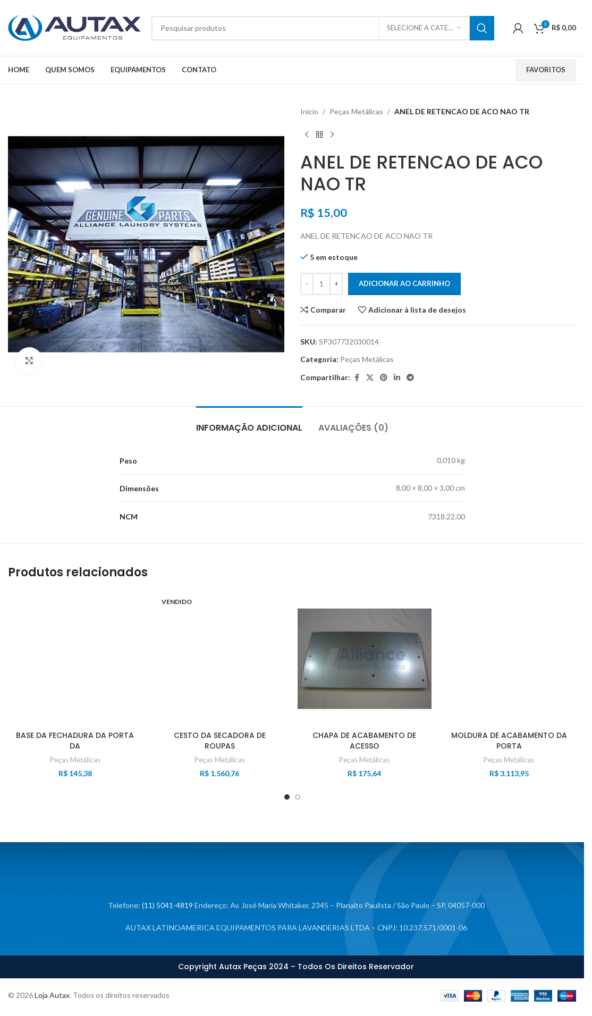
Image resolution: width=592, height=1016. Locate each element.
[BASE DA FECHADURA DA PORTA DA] (75, 659)
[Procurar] (322, 28)
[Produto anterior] (306, 134)
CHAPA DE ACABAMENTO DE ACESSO (364, 740)
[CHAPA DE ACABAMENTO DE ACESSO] (365, 659)
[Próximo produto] (332, 134)
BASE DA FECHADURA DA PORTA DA (75, 740)
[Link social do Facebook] (356, 378)
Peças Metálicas (356, 111)
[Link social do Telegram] (410, 378)
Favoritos (545, 69)
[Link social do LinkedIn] (397, 378)
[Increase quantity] (336, 284)
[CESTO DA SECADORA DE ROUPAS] (219, 659)
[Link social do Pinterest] (384, 378)
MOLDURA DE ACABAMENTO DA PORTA (509, 740)
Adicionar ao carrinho (404, 283)
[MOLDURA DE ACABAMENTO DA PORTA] (509, 659)
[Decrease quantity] (307, 284)
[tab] (249, 422)
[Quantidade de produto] (321, 284)
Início (309, 111)
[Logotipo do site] (74, 26)
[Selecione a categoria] (424, 28)
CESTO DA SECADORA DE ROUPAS (220, 740)
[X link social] (370, 378)
